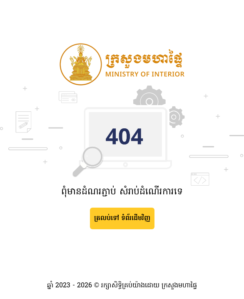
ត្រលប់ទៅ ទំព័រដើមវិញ (122, 218)
